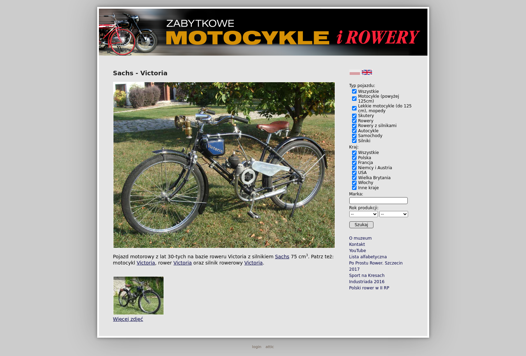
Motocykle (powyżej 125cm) (378, 99)
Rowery (365, 120)
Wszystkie (368, 91)
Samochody (370, 135)
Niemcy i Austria (375, 167)
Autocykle (368, 130)
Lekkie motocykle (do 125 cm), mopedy (385, 108)
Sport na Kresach (367, 275)
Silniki (364, 140)
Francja (365, 162)
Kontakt (357, 244)
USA (362, 172)
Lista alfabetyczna (368, 256)
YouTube (357, 250)
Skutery (366, 115)
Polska (364, 157)
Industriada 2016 (367, 281)
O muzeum (360, 238)
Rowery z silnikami (377, 125)
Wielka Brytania (374, 177)
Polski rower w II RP (369, 288)
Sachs (282, 256)
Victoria (146, 263)
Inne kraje (368, 187)
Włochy (365, 182)
